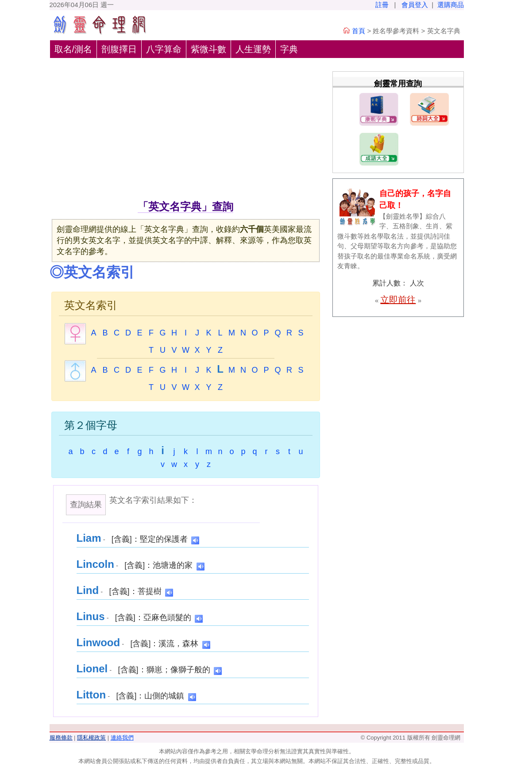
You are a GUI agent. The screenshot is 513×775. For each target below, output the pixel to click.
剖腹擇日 (119, 49)
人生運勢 (253, 49)
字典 (289, 49)
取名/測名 (73, 49)
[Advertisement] (186, 132)
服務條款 (61, 737)
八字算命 (163, 49)
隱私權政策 (91, 737)
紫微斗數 (208, 49)
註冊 (382, 4)
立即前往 (398, 300)
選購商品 (450, 4)
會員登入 (414, 4)
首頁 (358, 31)
